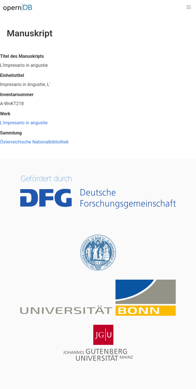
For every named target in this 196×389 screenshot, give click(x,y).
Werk (5, 113)
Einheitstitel (12, 75)
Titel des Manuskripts (22, 56)
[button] (188, 7)
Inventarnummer (16, 94)
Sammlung (11, 133)
